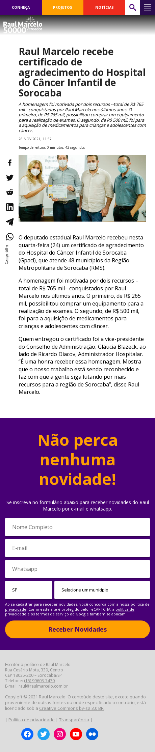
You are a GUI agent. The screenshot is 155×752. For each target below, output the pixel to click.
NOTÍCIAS (104, 7)
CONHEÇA (21, 7)
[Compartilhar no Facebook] (9, 162)
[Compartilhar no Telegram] (9, 221)
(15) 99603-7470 (39, 681)
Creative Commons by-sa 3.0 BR (71, 708)
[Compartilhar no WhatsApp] (9, 236)
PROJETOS (62, 7)
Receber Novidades (77, 629)
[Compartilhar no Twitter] (9, 177)
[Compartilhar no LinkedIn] (9, 207)
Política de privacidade (31, 720)
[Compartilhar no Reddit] (9, 192)
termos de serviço (52, 613)
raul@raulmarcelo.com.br (43, 686)
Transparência (74, 720)
